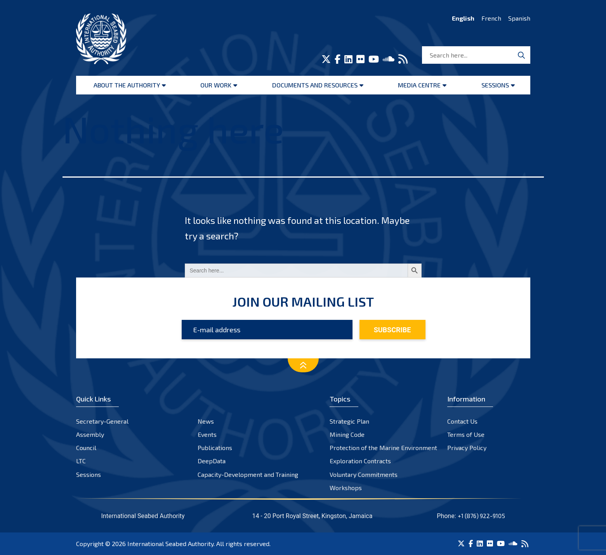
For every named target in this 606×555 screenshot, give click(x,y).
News (206, 421)
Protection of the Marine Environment (383, 447)
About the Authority (127, 85)
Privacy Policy (466, 447)
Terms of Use (465, 434)
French (491, 18)
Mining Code (347, 434)
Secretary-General (102, 421)
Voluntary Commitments (364, 474)
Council (86, 447)
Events (207, 434)
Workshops (346, 487)
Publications (215, 447)
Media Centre (419, 85)
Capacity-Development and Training (248, 474)
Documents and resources (315, 85)
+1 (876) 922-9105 (481, 515)
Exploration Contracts (360, 460)
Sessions (495, 85)
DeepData (212, 460)
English (463, 18)
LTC (81, 460)
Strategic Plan (349, 421)
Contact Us (462, 421)
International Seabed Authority (170, 543)
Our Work (215, 85)
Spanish (519, 18)
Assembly (90, 434)
